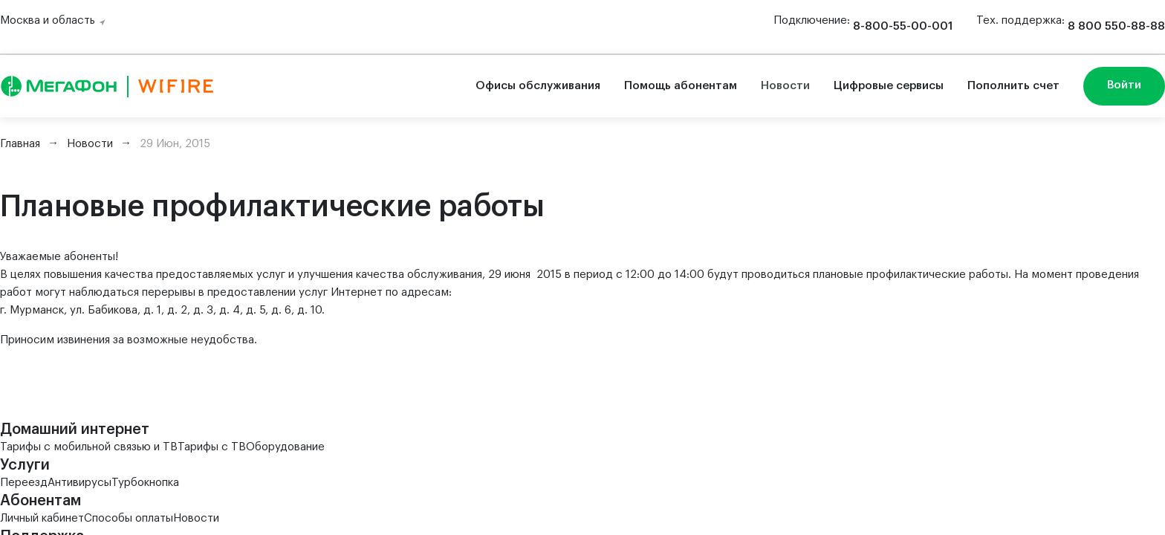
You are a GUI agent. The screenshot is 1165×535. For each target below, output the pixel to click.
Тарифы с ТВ (212, 447)
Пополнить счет (1013, 85)
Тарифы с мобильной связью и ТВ (89, 447)
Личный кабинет (42, 518)
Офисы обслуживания (538, 85)
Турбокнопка (145, 482)
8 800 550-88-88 (1116, 26)
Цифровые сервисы (889, 85)
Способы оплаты (128, 518)
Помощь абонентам (680, 85)
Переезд (24, 482)
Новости (785, 85)
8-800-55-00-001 (903, 26)
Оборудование (285, 447)
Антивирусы (79, 482)
